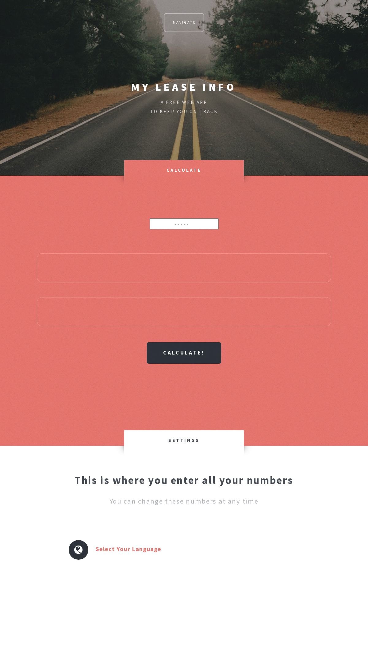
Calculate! (184, 352)
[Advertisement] (184, 387)
